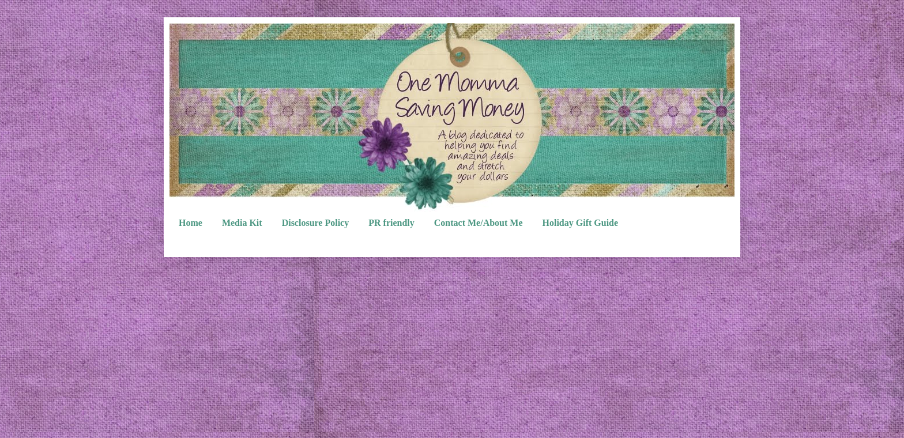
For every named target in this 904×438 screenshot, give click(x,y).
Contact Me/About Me (478, 223)
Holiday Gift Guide (581, 223)
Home (190, 223)
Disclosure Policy (315, 223)
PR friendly (391, 223)
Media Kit (242, 223)
